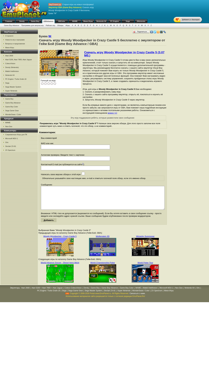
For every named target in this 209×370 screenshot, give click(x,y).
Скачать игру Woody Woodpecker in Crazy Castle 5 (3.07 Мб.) (124, 54)
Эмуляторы (15, 292)
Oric (6, 142)
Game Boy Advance (11, 25)
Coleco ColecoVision (73, 292)
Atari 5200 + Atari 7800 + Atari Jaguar (47, 292)
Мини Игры (88, 21)
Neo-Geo (8, 126)
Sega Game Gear (12, 110)
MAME (74, 21)
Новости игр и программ (15, 40)
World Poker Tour (145, 267)
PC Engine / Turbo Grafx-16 (15, 79)
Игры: (68, 25)
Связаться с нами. (137, 298)
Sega (128, 21)
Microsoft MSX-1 (11, 138)
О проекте (9, 36)
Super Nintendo (11, 91)
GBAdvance (48, 21)
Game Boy (35, 21)
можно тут (112, 113)
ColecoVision (10, 63)
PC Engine (114, 21)
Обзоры (60, 25)
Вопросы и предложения (15, 44)
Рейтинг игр (50, 25)
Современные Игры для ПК (16, 134)
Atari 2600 (9, 56)
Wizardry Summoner (145, 241)
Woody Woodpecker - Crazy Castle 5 (59, 241)
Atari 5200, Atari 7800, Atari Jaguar (18, 59)
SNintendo (141, 21)
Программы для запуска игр (32, 25)
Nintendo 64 (101, 21)
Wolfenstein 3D (103, 241)
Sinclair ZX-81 (10, 146)
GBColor (61, 21)
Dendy (22, 21)
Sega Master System (13, 87)
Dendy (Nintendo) (12, 67)
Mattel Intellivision (12, 71)
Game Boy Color (11, 107)
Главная (8, 21)
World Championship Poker (102, 267)
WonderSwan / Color (13, 114)
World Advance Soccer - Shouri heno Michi (60, 267)
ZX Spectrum (10, 150)
